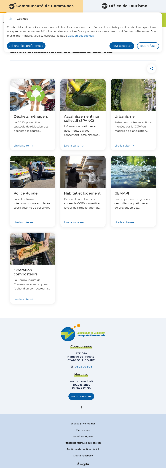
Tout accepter (122, 45)
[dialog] (83, 32)
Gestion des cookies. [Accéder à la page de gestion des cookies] (81, 35)
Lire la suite (23, 145)
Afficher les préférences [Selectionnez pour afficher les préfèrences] (26, 45)
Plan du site (83, 430)
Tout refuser (148, 45)
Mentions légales (83, 436)
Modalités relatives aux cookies (83, 442)
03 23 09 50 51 (84, 366)
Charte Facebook (83, 455)
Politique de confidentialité (83, 449)
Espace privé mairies (83, 423)
